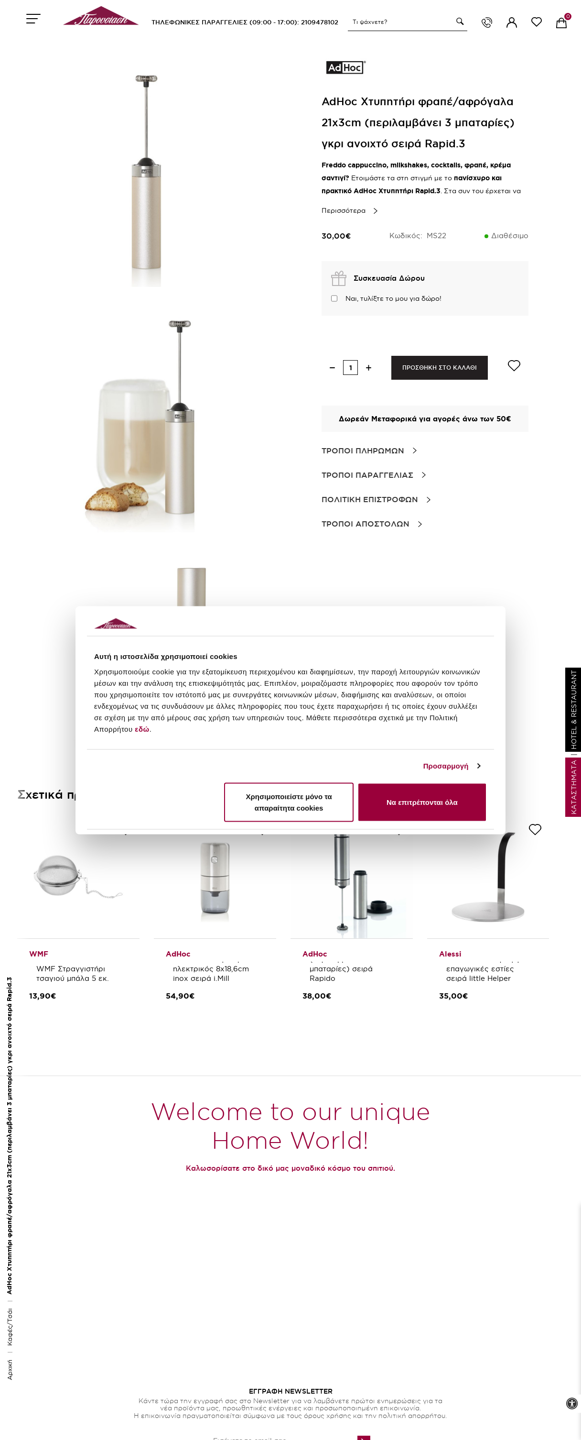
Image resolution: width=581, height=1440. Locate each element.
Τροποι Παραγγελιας (367, 475)
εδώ (142, 729)
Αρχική (9, 1370)
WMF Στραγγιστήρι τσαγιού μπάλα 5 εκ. (72, 973)
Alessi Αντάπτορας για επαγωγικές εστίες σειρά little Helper (487, 968)
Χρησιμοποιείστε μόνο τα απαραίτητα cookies (289, 802)
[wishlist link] (536, 23)
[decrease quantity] (332, 367)
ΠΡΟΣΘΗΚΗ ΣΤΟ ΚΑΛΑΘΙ (439, 367)
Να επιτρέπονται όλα (422, 802)
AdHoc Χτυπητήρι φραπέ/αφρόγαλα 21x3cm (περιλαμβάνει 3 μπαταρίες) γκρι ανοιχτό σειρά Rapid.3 (9, 1136)
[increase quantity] (368, 367)
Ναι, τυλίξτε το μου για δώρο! (393, 298)
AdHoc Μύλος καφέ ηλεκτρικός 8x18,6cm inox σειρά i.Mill (212, 968)
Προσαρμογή (446, 766)
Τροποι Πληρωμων (363, 450)
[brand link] (345, 67)
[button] (459, 21)
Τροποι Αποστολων (365, 523)
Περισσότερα (344, 210)
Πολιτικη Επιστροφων (370, 499)
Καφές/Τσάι (9, 1327)
